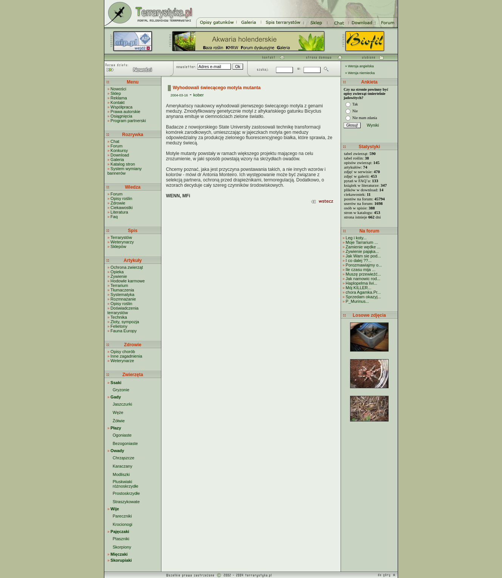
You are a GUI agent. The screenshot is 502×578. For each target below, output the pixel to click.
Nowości (118, 89)
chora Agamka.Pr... (363, 292)
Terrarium (119, 285)
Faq (114, 216)
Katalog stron (122, 164)
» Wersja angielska (359, 66)
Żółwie (119, 420)
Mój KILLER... (358, 287)
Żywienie (118, 276)
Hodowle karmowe (127, 281)
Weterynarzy (122, 242)
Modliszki (121, 474)
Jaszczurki (122, 404)
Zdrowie (117, 203)
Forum (116, 146)
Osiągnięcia (121, 116)
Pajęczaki (119, 531)
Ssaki (115, 382)
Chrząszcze (123, 458)
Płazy (115, 428)
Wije (114, 509)
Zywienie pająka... (362, 251)
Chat (114, 141)
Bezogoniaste (125, 443)
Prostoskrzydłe (126, 493)
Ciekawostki (121, 207)
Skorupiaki (121, 560)
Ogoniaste (122, 435)
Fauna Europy (123, 331)
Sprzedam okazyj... (363, 296)
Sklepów (118, 246)
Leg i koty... (356, 238)
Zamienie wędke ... (363, 247)
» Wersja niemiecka (360, 73)
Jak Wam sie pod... (363, 256)
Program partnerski (128, 120)
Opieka (117, 272)
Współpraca (121, 107)
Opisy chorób (122, 351)
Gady (115, 397)
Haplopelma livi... (361, 283)
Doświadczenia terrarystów (122, 310)
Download (119, 155)
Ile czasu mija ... (360, 269)
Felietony (118, 326)
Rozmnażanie (123, 299)
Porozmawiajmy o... (364, 265)
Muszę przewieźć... (363, 274)
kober (198, 95)
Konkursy (119, 150)
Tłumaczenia (122, 290)
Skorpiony (122, 547)
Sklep (115, 93)
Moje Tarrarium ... (362, 242)
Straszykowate (126, 501)
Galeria (117, 159)
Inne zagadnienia (126, 356)
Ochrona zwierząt (126, 267)
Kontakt (117, 102)
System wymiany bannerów (124, 170)
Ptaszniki (121, 538)
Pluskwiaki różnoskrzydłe (125, 483)
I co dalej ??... (359, 260)
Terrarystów (121, 237)
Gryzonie (121, 389)
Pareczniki (122, 516)
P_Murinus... (357, 301)
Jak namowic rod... (363, 278)
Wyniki (373, 125)
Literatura (119, 212)
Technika (118, 317)
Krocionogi (122, 524)
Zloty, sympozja (124, 321)
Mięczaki (118, 554)
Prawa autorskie (125, 111)
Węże (118, 412)
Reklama (118, 98)
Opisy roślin (121, 198)
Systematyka (122, 294)
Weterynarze (122, 360)
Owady (117, 450)
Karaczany (122, 466)
